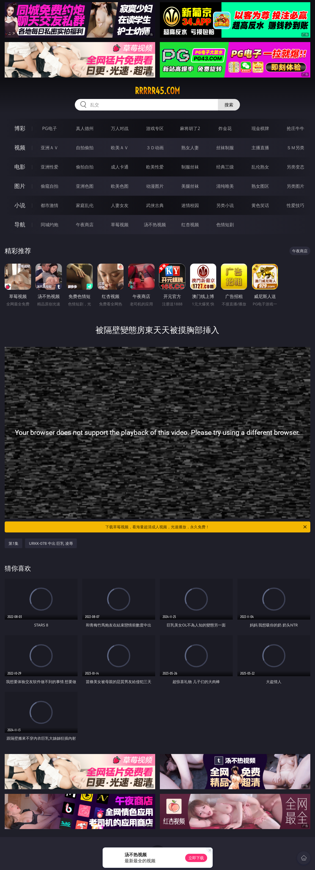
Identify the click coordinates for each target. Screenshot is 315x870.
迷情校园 (190, 205)
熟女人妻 (190, 148)
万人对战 (119, 128)
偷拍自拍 (85, 167)
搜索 (228, 105)
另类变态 (295, 167)
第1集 (13, 543)
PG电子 (49, 128)
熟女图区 (260, 186)
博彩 (19, 128)
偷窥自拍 (49, 186)
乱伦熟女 (260, 167)
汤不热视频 (155, 225)
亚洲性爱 (49, 167)
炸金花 (225, 128)
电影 (19, 166)
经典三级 (225, 167)
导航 (19, 224)
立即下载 (196, 857)
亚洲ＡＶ (49, 148)
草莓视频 (119, 225)
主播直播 (260, 148)
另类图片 (295, 186)
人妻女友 (119, 205)
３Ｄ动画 (155, 148)
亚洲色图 (85, 186)
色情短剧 (225, 225)
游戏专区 (155, 128)
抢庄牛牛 (295, 128)
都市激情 (49, 205)
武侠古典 (155, 205)
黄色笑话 (260, 205)
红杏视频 (190, 225)
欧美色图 (119, 186)
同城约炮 (49, 225)
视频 (19, 147)
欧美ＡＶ (119, 148)
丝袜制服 (225, 148)
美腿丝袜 (190, 186)
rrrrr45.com (157, 90)
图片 (19, 186)
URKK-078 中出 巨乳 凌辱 (51, 543)
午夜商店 (85, 225)
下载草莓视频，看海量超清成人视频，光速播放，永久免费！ (206, 527)
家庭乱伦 (85, 205)
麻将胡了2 (190, 128)
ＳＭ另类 (295, 148)
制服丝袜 (190, 167)
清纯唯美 (225, 186)
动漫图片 (155, 186)
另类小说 (225, 205)
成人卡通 (119, 167)
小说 (19, 205)
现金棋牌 (260, 128)
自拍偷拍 (85, 148)
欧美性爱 (155, 167)
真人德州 (85, 128)
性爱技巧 (295, 205)
